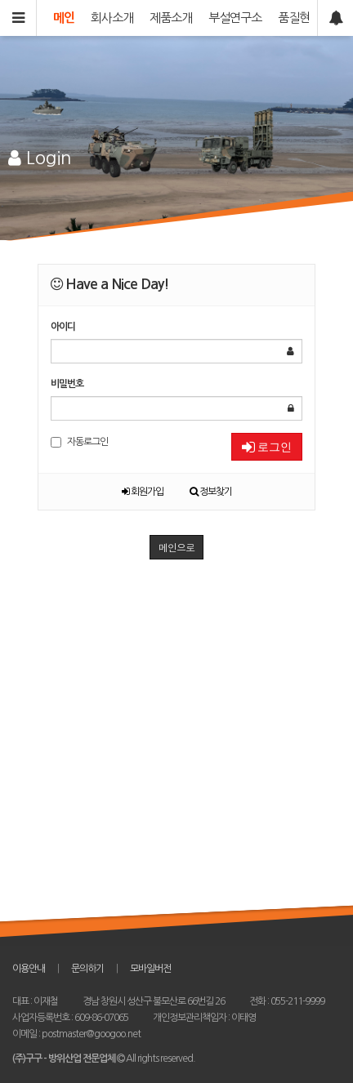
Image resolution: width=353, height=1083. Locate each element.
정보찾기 (211, 492)
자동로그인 (79, 442)
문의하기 (87, 969)
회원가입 (142, 492)
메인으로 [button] (176, 547)
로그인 (267, 446)
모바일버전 (150, 969)
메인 (63, 17)
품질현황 (299, 17)
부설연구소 (234, 17)
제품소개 (171, 17)
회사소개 (112, 17)
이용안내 (28, 969)
